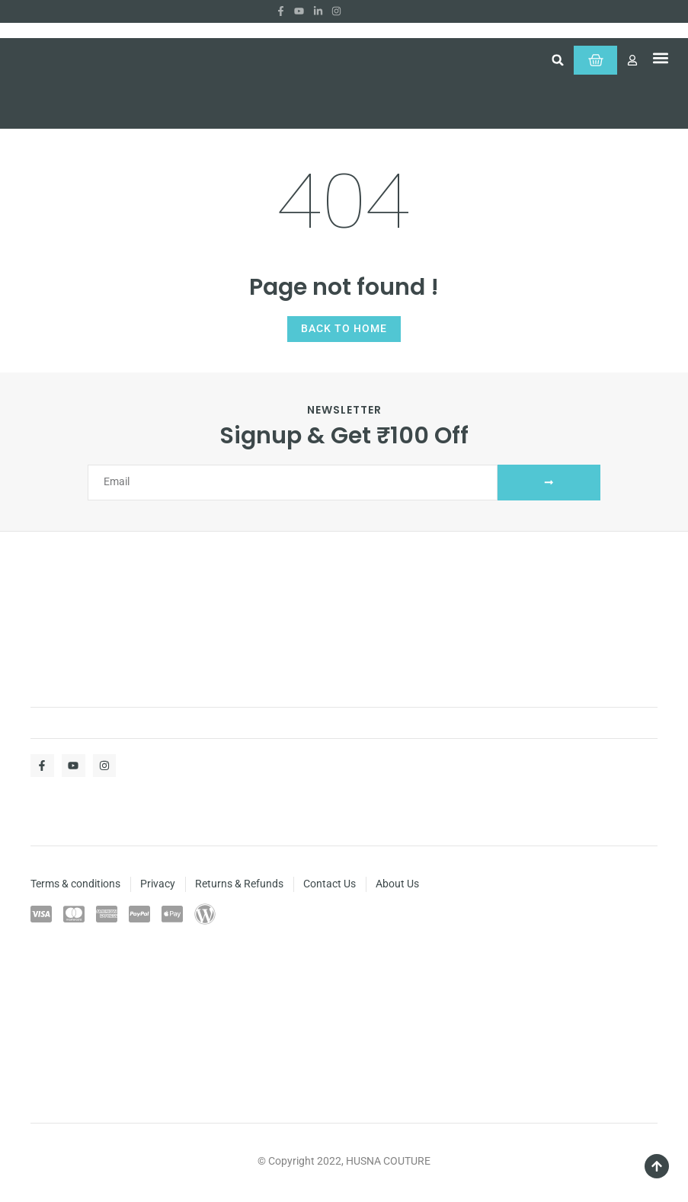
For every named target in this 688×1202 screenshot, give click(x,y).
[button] (545, 62)
